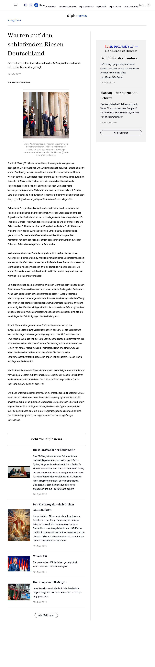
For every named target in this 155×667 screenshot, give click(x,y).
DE (25, 5)
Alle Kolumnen (121, 132)
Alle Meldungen (46, 615)
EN (31, 5)
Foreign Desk (14, 20)
